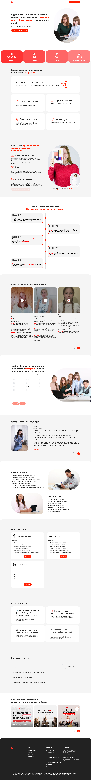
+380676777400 (51, 750)
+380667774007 (51, 753)
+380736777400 (51, 755)
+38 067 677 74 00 (70, 666)
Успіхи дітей (31, 754)
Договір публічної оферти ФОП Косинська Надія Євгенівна (70, 757)
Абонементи (31, 756)
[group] (22, 716)
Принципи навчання (33, 750)
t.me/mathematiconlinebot (53, 760)
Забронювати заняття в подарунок (20, 30)
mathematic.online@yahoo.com (73, 669)
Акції (68, 2)
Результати (22, 2)
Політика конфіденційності (69, 754)
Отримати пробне (74, 2)
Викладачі (30, 752)
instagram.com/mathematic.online (55, 762)
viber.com (50, 764)
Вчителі (39, 2)
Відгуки (35, 2)
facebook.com (51, 767)
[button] (74, 348)
